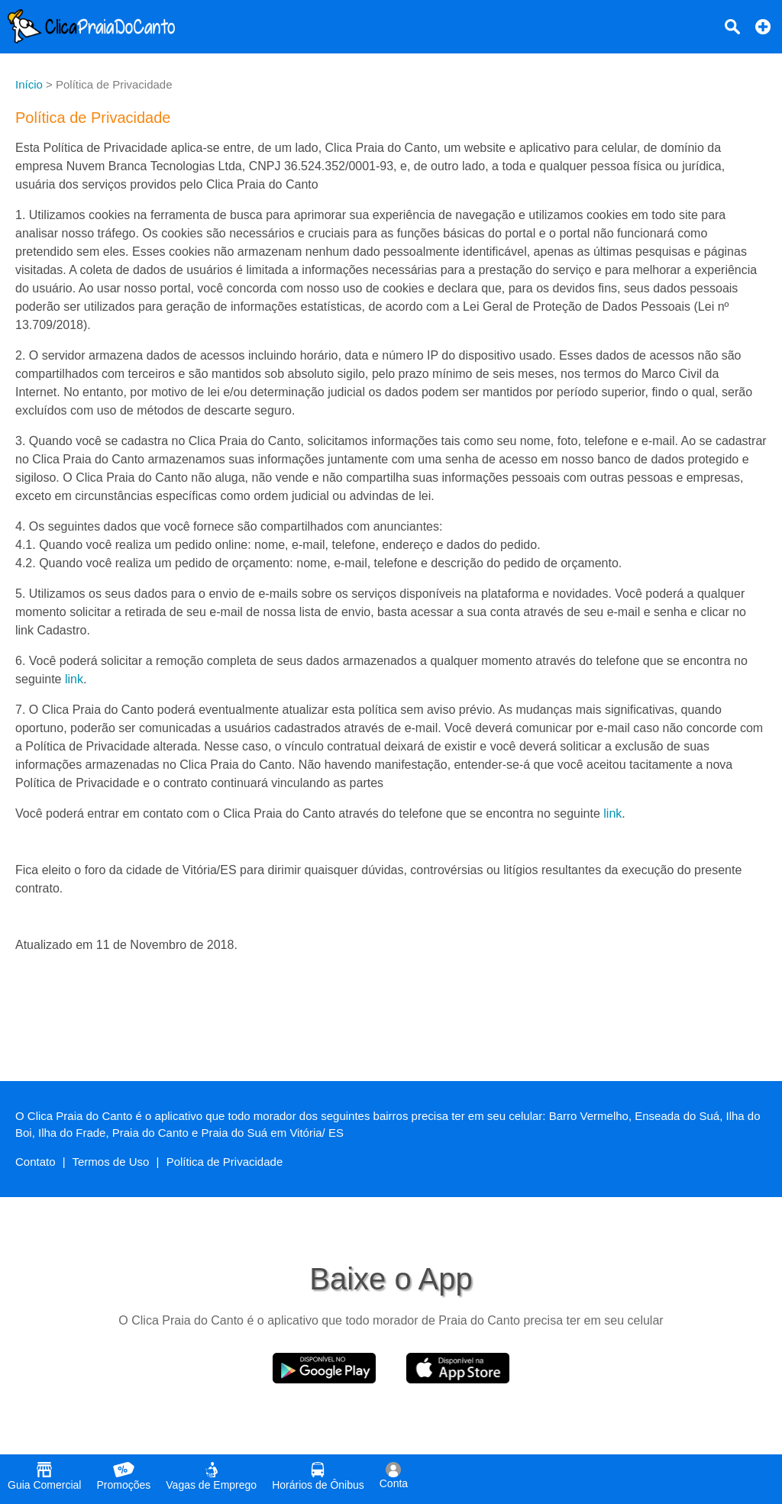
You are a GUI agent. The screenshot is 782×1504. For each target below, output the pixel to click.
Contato (35, 1161)
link (74, 679)
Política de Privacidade (224, 1161)
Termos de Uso (111, 1161)
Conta (394, 1475)
